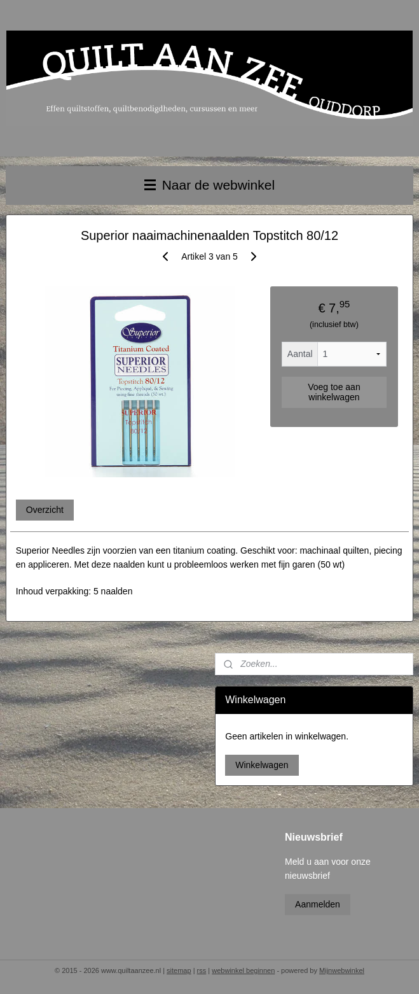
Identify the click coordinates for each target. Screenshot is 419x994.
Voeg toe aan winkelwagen (334, 392)
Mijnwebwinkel (341, 970)
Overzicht (45, 509)
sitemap (179, 970)
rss (202, 970)
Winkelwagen (261, 765)
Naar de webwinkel (209, 185)
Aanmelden (317, 904)
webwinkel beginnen (243, 970)
